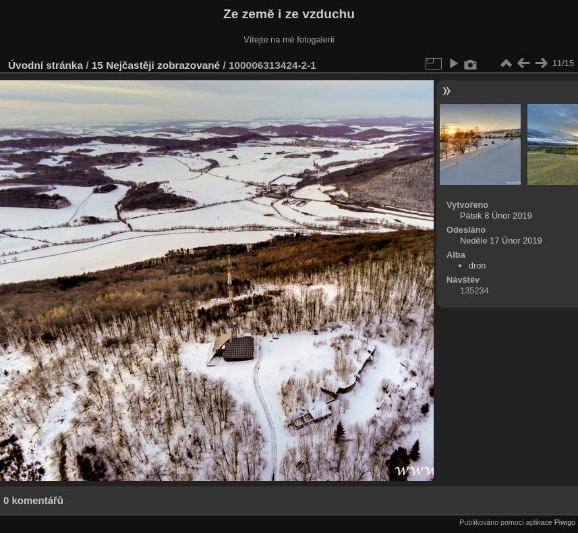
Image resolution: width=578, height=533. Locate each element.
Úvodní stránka (45, 65)
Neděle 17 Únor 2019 (501, 240)
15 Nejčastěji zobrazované (156, 65)
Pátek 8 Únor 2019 (496, 216)
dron (477, 265)
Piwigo (564, 522)
